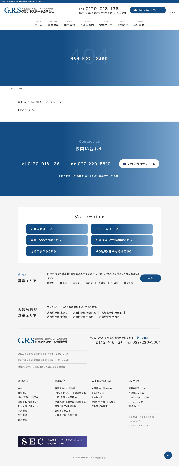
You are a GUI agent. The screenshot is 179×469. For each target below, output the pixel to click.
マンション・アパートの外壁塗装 (70, 395)
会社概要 (22, 395)
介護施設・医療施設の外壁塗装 (70, 404)
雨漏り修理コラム (137, 391)
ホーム (39, 28)
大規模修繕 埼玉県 (112, 315)
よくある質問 (98, 395)
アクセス (142, 340)
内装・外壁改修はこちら (45, 243)
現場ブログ (134, 409)
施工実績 (22, 417)
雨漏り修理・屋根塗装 (66, 409)
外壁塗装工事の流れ (102, 391)
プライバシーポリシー (139, 428)
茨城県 (102, 285)
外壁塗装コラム (136, 395)
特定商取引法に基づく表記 (141, 419)
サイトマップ (134, 424)
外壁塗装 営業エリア (28, 404)
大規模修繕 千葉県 (57, 319)
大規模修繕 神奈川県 (84, 315)
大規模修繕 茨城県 (109, 319)
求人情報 (22, 413)
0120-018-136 (96, 10)
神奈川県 (129, 285)
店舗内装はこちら (42, 232)
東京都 (76, 285)
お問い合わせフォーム (145, 12)
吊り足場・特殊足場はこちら (113, 254)
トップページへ (26, 112)
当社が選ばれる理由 (28, 400)
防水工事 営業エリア (28, 409)
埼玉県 (63, 285)
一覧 (150, 281)
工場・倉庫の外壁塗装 (66, 400)
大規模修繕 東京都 (57, 315)
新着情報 (22, 422)
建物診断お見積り (101, 409)
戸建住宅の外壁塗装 (65, 391)
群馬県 (51, 285)
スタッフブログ (136, 404)
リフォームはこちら (107, 232)
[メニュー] (170, 11)
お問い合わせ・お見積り (103, 404)
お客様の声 (97, 400)
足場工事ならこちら (43, 254)
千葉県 (115, 285)
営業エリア (105, 28)
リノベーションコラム (139, 400)
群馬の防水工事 (63, 413)
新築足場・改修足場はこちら (113, 243)
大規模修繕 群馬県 (83, 319)
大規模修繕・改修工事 (66, 417)
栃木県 (89, 285)
